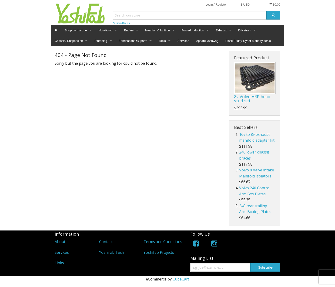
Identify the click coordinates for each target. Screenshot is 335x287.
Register (221, 4)
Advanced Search (121, 22)
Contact (106, 241)
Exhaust (221, 30)
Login (209, 4)
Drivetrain (244, 30)
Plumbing (100, 41)
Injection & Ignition (157, 30)
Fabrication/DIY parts (133, 41)
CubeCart (181, 279)
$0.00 (274, 4)
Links (59, 262)
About (60, 241)
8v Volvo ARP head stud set (252, 98)
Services (183, 41)
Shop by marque (76, 30)
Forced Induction (192, 30)
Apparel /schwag (207, 41)
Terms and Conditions (163, 241)
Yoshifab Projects (159, 252)
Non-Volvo (105, 30)
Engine (128, 30)
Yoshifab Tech (111, 252)
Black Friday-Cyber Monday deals (248, 41)
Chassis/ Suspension (69, 41)
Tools (162, 41)
